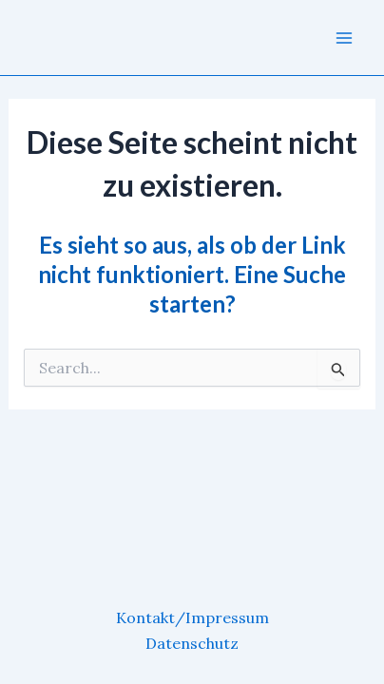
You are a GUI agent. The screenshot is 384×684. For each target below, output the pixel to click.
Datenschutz (192, 643)
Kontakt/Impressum (192, 617)
